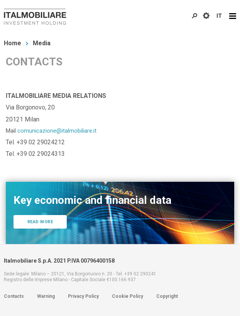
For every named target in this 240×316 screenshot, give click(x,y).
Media (42, 43)
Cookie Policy (127, 296)
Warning (46, 296)
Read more (40, 221)
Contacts (14, 296)
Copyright (167, 296)
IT (219, 16)
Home (12, 43)
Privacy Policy (83, 296)
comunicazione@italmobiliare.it (56, 130)
